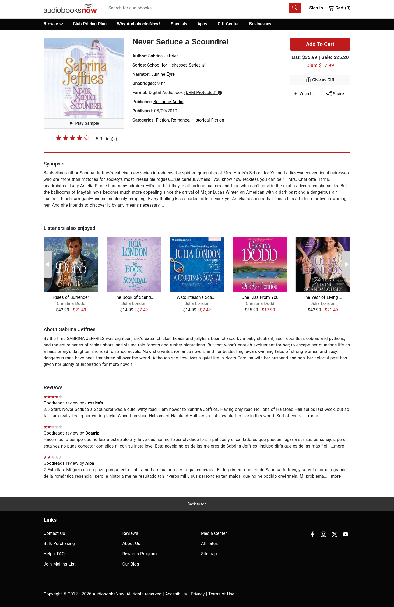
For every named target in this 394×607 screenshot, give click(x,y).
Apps (202, 23)
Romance (180, 120)
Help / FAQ (54, 553)
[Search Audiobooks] (295, 8)
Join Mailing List (60, 564)
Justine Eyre (163, 74)
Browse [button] (53, 24)
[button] (84, 78)
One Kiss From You (260, 297)
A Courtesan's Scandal (197, 297)
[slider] (72, 137)
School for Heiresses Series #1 (177, 65)
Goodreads (54, 402)
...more (311, 415)
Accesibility (176, 593)
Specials (179, 23)
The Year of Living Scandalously (323, 297)
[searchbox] (197, 8)
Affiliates (209, 543)
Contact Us (54, 533)
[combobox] (203, 8)
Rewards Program (139, 553)
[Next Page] (346, 264)
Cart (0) (339, 8)
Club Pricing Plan (90, 23)
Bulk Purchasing (59, 543)
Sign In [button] (316, 8)
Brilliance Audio (168, 101)
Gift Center (228, 23)
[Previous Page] (48, 264)
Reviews (130, 533)
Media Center (214, 533)
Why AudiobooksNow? (138, 23)
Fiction (162, 120)
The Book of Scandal (134, 297)
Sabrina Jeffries (163, 55)
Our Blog (130, 564)
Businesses (260, 23)
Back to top (197, 504)
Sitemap (209, 553)
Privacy (198, 593)
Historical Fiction (208, 120)
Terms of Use (221, 593)
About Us (131, 543)
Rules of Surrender (71, 297)
